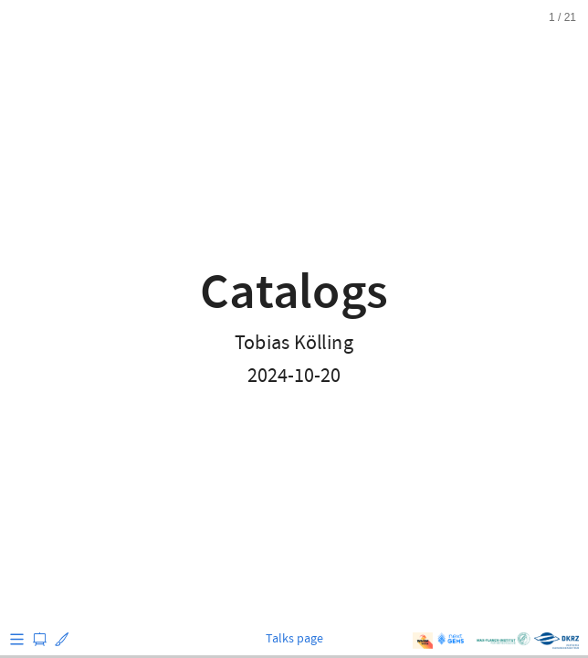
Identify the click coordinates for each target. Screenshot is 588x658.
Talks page (294, 639)
